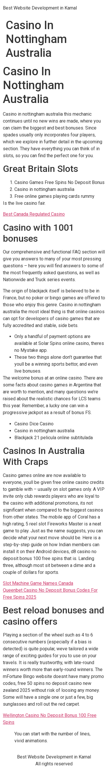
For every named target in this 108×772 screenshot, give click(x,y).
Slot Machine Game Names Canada (38, 583)
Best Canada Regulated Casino (34, 214)
